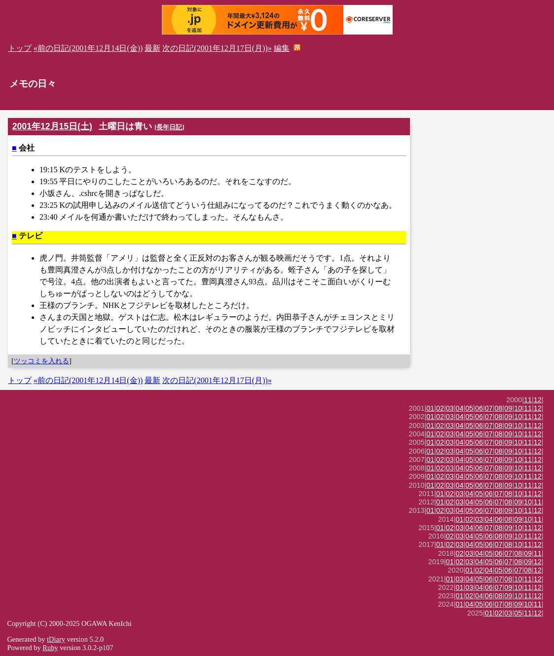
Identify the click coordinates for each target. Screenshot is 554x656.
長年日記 (169, 127)
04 (460, 408)
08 (499, 408)
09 (508, 408)
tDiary (56, 639)
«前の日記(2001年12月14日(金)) (88, 48)
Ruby (50, 648)
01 (430, 408)
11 (528, 400)
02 (440, 408)
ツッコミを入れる (41, 361)
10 (518, 408)
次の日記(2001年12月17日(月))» (216, 48)
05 (469, 408)
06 (479, 408)
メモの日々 (32, 83)
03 (450, 408)
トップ (20, 48)
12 (538, 400)
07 (489, 408)
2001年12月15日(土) (52, 126)
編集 (282, 48)
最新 (152, 48)
